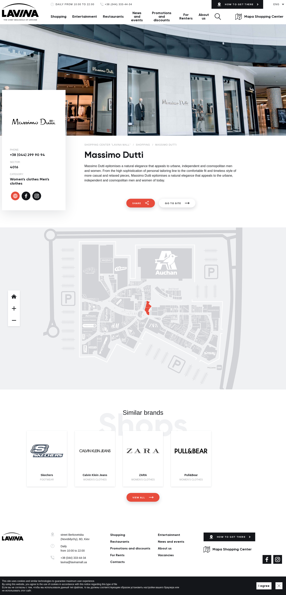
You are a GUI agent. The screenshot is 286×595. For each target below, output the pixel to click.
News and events (137, 16)
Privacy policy (102, 586)
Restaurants (113, 16)
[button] (218, 16)
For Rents (117, 555)
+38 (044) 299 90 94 (27, 155)
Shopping (58, 16)
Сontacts (117, 562)
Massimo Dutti (166, 145)
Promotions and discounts (161, 16)
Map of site (119, 586)
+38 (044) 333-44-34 (118, 4)
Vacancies (166, 555)
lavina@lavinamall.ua (74, 562)
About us (204, 16)
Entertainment (84, 16)
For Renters (186, 16)
